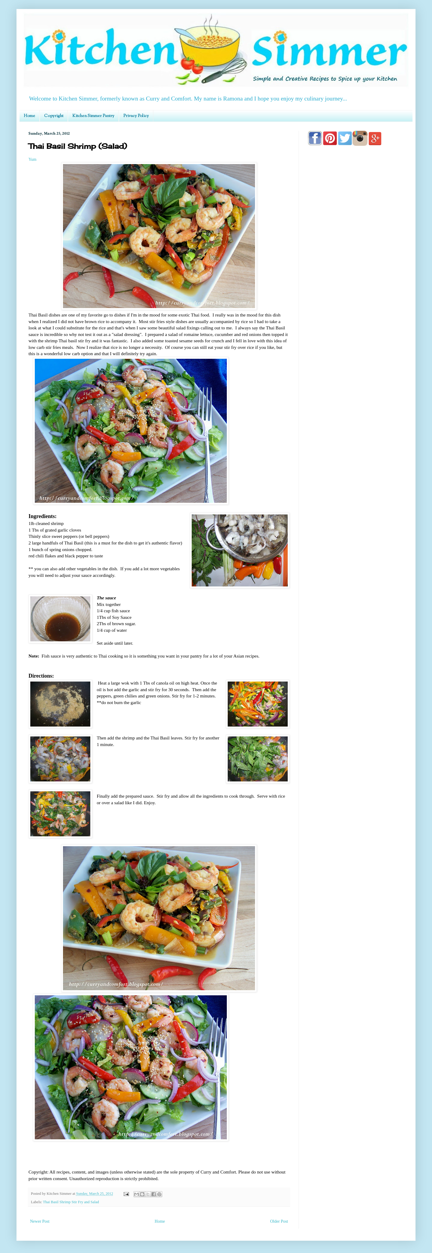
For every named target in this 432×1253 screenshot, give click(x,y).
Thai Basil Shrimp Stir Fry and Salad (71, 1202)
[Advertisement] (356, 322)
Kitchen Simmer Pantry (93, 116)
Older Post (279, 1221)
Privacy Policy (136, 116)
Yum (32, 159)
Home (29, 116)
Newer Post (40, 1221)
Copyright (53, 116)
